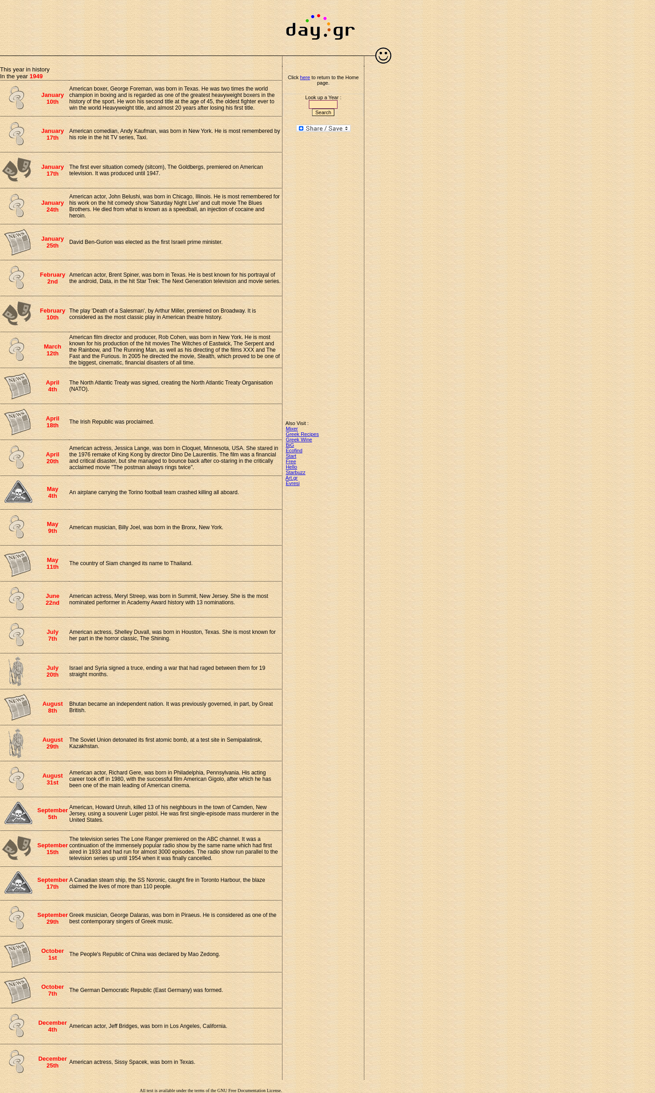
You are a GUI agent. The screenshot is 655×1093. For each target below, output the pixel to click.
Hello (291, 467)
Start (291, 456)
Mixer (292, 428)
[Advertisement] (141, 22)
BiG (290, 445)
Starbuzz (295, 472)
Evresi (293, 483)
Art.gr (292, 478)
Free (291, 461)
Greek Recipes (302, 434)
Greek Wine (299, 439)
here (305, 77)
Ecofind (294, 450)
